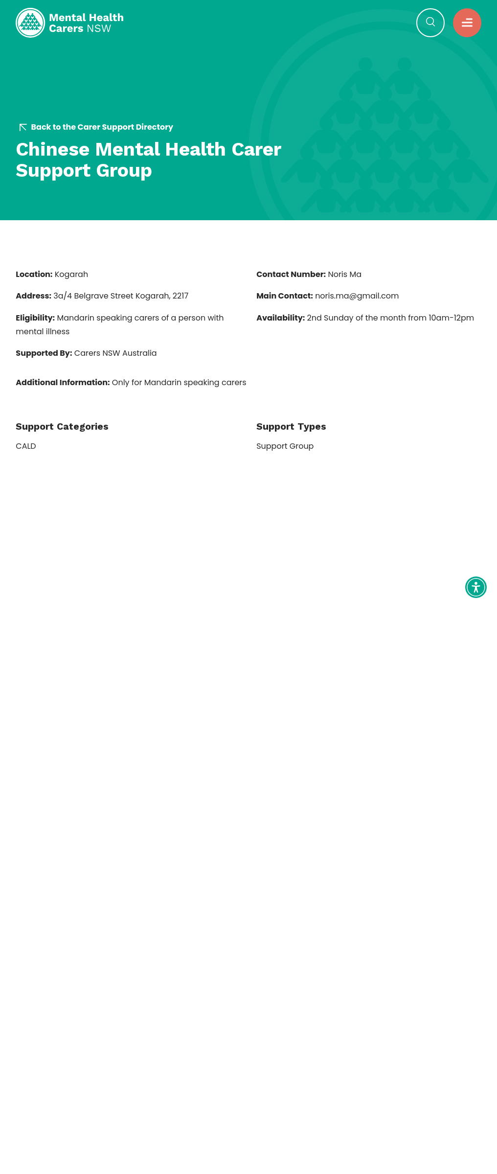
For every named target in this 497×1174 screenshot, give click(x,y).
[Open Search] (430, 22)
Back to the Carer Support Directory (96, 127)
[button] (467, 22)
